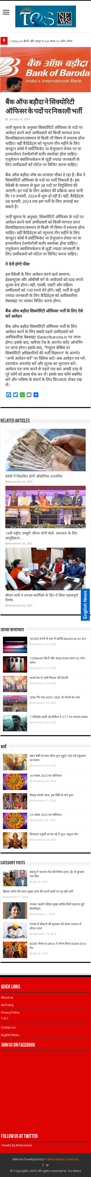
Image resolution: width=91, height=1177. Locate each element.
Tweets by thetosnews (16, 1145)
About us (7, 997)
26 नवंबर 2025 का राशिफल (46, 775)
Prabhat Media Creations (61, 1159)
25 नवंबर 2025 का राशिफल (46, 815)
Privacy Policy (10, 1012)
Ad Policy (7, 1005)
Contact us (8, 1027)
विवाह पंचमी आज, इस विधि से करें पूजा (51, 795)
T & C (4, 1018)
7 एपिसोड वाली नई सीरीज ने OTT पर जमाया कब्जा (59, 717)
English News (10, 1035)
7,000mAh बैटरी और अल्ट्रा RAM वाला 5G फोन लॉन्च (40, 41)
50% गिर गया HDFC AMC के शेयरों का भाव (55, 697)
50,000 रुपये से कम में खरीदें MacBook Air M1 (58, 639)
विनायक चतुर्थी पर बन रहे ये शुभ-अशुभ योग (54, 834)
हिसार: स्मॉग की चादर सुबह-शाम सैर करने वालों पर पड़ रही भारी (38, 891)
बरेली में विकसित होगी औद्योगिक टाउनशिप (34, 476)
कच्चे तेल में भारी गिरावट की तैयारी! (49, 678)
